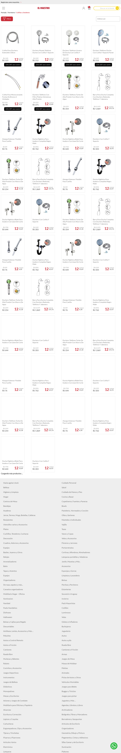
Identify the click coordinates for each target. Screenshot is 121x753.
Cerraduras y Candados (12, 663)
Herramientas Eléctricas (71, 668)
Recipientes (8, 399)
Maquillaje (66, 728)
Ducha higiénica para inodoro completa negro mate (102, 181)
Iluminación (66, 626)
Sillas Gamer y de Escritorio (73, 621)
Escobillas (7, 714)
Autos (64, 515)
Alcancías (7, 589)
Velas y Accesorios (69, 418)
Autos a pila (66, 519)
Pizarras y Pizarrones (11, 617)
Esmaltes (7, 732)
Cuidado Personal (69, 362)
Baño (5, 445)
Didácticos (7, 566)
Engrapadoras (67, 714)
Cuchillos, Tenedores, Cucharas (15, 413)
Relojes (6, 436)
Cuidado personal (69, 640)
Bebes (5, 728)
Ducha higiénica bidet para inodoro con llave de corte (12, 220)
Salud (64, 367)
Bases (64, 737)
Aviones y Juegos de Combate (15, 580)
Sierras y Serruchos (11, 705)
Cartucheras (8, 603)
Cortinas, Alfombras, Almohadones (76, 431)
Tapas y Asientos (10, 450)
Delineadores (67, 746)
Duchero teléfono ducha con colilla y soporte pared (103, 51)
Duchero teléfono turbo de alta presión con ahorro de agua (12, 181)
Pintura (6, 723)
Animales (65, 552)
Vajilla (64, 404)
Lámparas (7, 631)
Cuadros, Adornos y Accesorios (16, 422)
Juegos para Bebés (69, 566)
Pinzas (64, 695)
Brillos (6, 742)
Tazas (64, 408)
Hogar (5, 376)
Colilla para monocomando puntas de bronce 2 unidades (12, 97)
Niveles (65, 709)
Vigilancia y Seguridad (70, 649)
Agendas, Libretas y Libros (72, 584)
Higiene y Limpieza (10, 371)
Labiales (65, 732)
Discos (64, 677)
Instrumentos (8, 556)
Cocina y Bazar (68, 376)
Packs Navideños (10, 487)
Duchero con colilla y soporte (40, 220)
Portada (3, 12)
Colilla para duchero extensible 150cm (10, 51)
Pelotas (65, 547)
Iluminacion (8, 478)
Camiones (7, 529)
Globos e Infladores (70, 501)
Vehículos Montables (70, 561)
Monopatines (8, 570)
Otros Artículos (68, 719)
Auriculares (8, 640)
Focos (5, 635)
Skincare (6, 751)
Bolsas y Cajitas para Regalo (14, 501)
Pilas (5, 695)
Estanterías (66, 468)
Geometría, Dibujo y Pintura (73, 612)
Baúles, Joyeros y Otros (12, 431)
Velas (64, 496)
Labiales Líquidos (10, 737)
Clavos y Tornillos (10, 668)
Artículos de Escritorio (71, 603)
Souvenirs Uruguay (69, 473)
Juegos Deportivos (11, 552)
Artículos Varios (9, 621)
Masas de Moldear (69, 543)
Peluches (7, 515)
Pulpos (6, 709)
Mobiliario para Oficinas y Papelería (17, 584)
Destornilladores (10, 686)
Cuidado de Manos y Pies (72, 371)
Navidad (6, 482)
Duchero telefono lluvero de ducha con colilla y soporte (72, 52)
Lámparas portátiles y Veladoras (75, 436)
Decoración (8, 418)
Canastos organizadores (13, 468)
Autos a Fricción (9, 524)
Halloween (7, 496)
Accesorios (66, 445)
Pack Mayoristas (68, 482)
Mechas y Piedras (10, 691)
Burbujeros (66, 505)
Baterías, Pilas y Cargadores (73, 645)
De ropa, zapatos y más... (13, 464)
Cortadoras (8, 719)
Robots (6, 543)
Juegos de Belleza (10, 561)
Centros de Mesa (10, 380)
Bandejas (7, 385)
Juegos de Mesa (68, 538)
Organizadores (9, 459)
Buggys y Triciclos (69, 570)
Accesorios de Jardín (70, 705)
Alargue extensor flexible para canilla (72, 180)
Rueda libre (66, 524)
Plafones (65, 631)
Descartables (8, 505)
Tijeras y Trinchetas (11, 612)
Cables (6, 645)
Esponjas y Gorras (69, 450)
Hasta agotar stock (11, 362)
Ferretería (11, 12)
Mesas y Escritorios (11, 575)
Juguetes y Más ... (69, 580)
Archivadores (67, 589)
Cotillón (65, 487)
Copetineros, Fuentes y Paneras (74, 380)
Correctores (8, 746)
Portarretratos (68, 427)
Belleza (6, 367)
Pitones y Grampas (69, 672)
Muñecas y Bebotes (11, 538)
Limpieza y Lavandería (71, 455)
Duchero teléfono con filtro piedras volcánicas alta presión (41, 97)
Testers (64, 700)
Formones (66, 682)
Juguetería (66, 510)
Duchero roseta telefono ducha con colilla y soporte (43, 51)
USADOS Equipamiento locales (16, 658)
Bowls (64, 385)
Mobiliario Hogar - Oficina (14, 473)
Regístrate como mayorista (11, 2)
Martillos (65, 658)
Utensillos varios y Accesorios (15, 404)
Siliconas (6, 672)
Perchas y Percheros (70, 464)
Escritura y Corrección (12, 594)
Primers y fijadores (69, 751)
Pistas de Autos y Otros (71, 556)
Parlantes (65, 635)
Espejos (6, 427)
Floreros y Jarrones (69, 422)
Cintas (64, 663)
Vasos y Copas (67, 413)
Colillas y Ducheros (69, 723)
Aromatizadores (9, 441)
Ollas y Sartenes (68, 394)
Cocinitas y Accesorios (12, 547)
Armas (64, 533)
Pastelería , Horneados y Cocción (75, 390)
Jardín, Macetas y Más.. (71, 441)
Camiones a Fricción (70, 529)
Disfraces (7, 492)
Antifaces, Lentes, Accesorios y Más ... (18, 510)
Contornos (66, 742)
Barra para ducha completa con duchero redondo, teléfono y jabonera (42, 181)
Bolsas (64, 459)
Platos (6, 408)
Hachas (6, 677)
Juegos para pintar (69, 575)
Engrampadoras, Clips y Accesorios (17, 607)
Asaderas (7, 390)
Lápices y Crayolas (10, 598)
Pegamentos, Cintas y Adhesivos (75, 617)
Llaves (64, 686)
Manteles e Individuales (71, 399)
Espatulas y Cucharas (12, 682)
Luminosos (66, 492)
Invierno (65, 478)
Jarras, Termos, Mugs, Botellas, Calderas (19, 394)
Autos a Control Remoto (13, 519)
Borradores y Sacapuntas (72, 598)
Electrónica (7, 626)
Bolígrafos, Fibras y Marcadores (74, 594)
